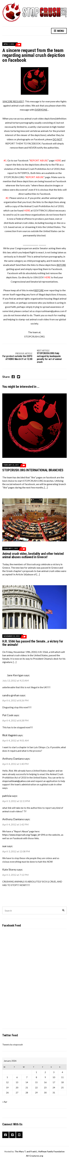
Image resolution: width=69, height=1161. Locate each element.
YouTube (19, 1135)
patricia (6, 795)
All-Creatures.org (34, 1156)
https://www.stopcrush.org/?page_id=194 (23, 834)
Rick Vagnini (9, 735)
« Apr (4, 1101)
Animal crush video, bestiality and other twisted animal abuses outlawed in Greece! (33, 555)
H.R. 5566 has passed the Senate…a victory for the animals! (32, 643)
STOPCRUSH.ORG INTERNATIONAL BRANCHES (32, 470)
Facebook (5, 1135)
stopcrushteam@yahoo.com (16, 781)
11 (23, 549)
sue (4, 846)
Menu (59, 31)
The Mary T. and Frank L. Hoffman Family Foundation (40, 1151)
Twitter (12, 1135)
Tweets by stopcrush (12, 1044)
